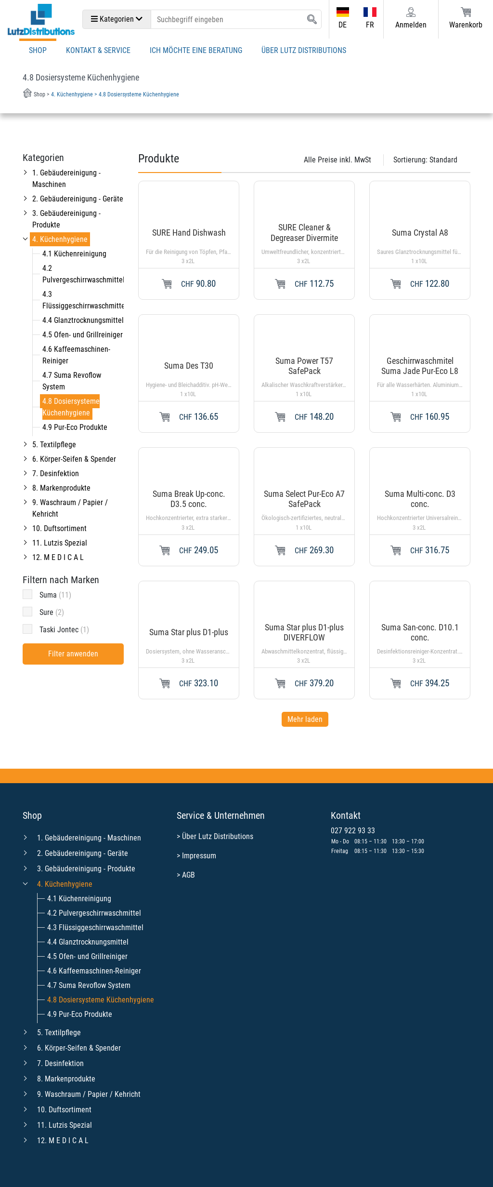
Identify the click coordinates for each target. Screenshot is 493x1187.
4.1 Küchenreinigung (74, 253)
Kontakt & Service (98, 50)
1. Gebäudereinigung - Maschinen (89, 837)
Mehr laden (305, 719)
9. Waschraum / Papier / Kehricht (89, 1094)
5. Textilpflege (54, 444)
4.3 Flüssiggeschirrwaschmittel (95, 927)
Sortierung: (425, 159)
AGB (188, 875)
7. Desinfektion (55, 473)
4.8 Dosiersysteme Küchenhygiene (71, 407)
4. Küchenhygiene (60, 239)
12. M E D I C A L (58, 557)
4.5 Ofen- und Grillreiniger (82, 334)
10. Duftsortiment (59, 528)
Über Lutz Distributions (303, 50)
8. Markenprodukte (61, 488)
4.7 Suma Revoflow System (88, 985)
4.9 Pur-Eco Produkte (74, 427)
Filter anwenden (73, 653)
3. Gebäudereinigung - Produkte (86, 868)
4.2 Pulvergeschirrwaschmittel (94, 913)
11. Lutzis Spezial (59, 542)
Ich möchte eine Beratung (196, 50)
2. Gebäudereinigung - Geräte (77, 198)
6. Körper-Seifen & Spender (74, 459)
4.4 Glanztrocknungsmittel (83, 320)
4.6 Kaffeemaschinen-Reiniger (94, 970)
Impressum (199, 855)
